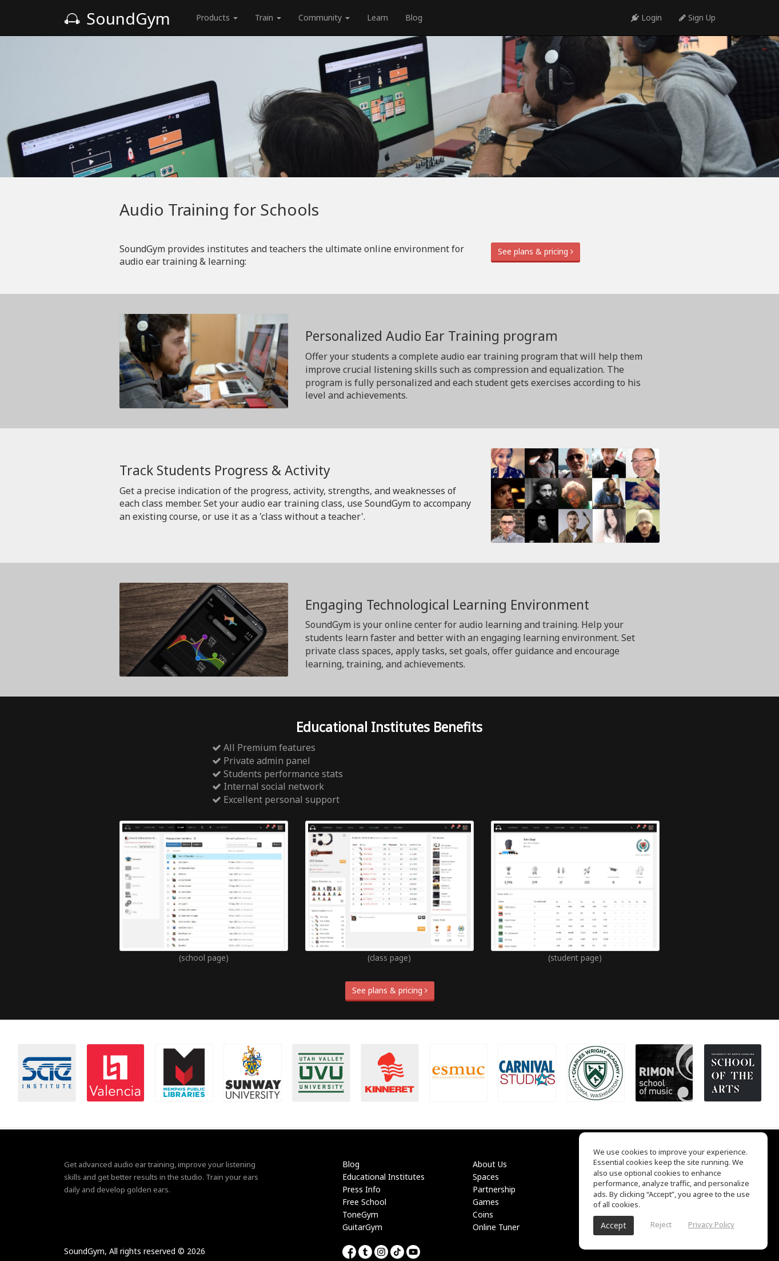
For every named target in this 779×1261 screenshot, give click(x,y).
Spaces (486, 1176)
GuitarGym (362, 1227)
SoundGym (117, 18)
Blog (413, 17)
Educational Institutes (383, 1176)
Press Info (361, 1189)
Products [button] (217, 17)
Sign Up (697, 17)
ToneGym (360, 1214)
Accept (613, 1225)
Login (646, 17)
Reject (661, 1224)
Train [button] (268, 17)
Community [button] (324, 17)
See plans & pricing (535, 251)
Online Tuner (496, 1227)
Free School (364, 1201)
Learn (377, 17)
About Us (490, 1164)
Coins (483, 1214)
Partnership (494, 1189)
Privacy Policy (711, 1224)
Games (486, 1201)
